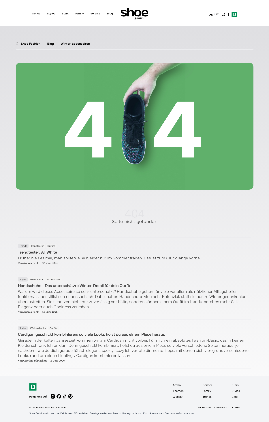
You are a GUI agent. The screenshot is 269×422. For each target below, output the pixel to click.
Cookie (236, 407)
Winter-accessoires (75, 43)
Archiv (177, 385)
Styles (51, 13)
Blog (110, 13)
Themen (178, 391)
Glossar (178, 397)
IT (217, 14)
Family (79, 13)
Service (95, 13)
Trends (36, 13)
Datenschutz (221, 407)
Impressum (204, 407)
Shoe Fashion (30, 43)
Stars (65, 13)
